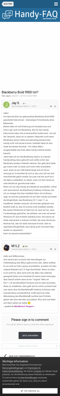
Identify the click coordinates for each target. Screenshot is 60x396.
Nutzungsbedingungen (13, 368)
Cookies (37, 371)
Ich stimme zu (30, 390)
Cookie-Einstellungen (27, 377)
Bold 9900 (32, 96)
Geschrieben (23, 106)
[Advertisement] (30, 54)
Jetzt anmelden (30, 335)
